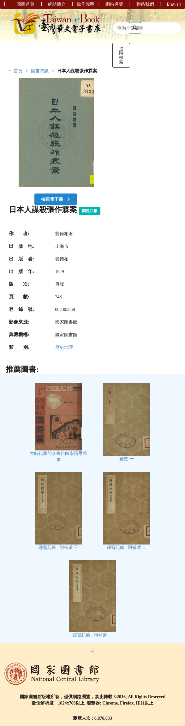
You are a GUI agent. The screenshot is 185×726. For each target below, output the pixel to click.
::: (11, 70)
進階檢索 (121, 55)
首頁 (18, 71)
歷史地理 (64, 347)
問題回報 (89, 211)
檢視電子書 (56, 199)
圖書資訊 (40, 71)
